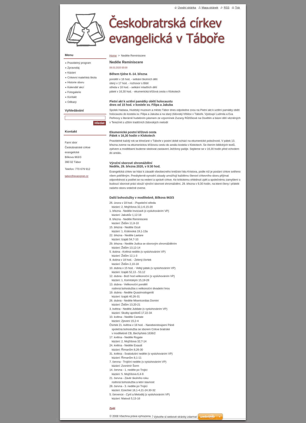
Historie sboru (75, 82)
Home (113, 55)
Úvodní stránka (187, 7)
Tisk (237, 7)
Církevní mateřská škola (81, 77)
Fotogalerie (74, 92)
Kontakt (71, 97)
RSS (226, 7)
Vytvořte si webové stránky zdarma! (175, 416)
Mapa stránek (210, 7)
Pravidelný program (79, 62)
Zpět (112, 408)
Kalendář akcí (75, 87)
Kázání (71, 72)
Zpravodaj (73, 67)
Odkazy (71, 101)
